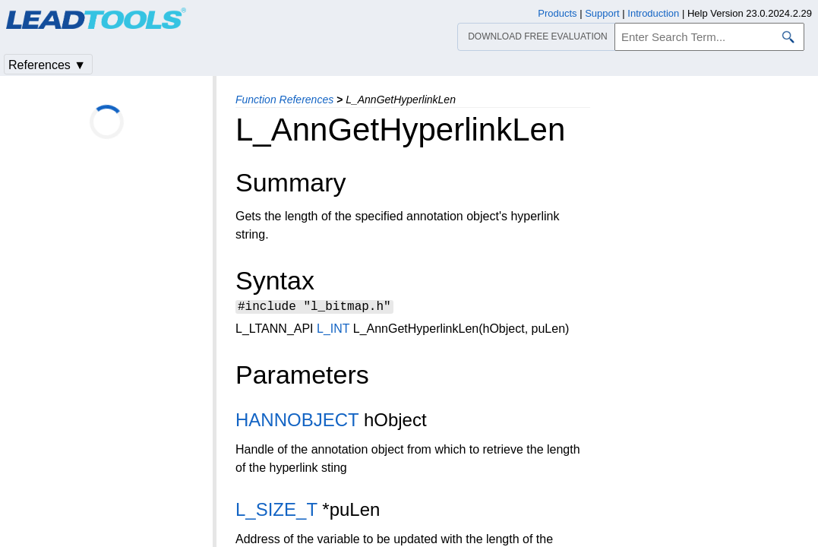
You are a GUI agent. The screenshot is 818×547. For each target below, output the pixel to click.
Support (602, 13)
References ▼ (47, 64)
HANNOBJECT (296, 422)
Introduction (653, 13)
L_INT (333, 330)
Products (557, 13)
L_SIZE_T (276, 511)
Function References (284, 99)
